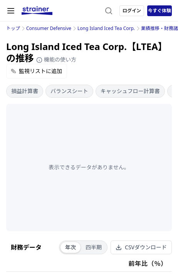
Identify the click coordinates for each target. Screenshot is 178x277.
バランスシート (69, 91)
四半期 (94, 247)
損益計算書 (24, 91)
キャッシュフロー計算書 (130, 91)
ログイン (132, 10)
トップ (13, 28)
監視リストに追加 (36, 71)
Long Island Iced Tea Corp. (106, 28)
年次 (70, 247)
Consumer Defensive (48, 28)
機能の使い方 (56, 59)
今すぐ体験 (159, 10)
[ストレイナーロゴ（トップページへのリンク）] (37, 11)
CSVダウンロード (141, 247)
